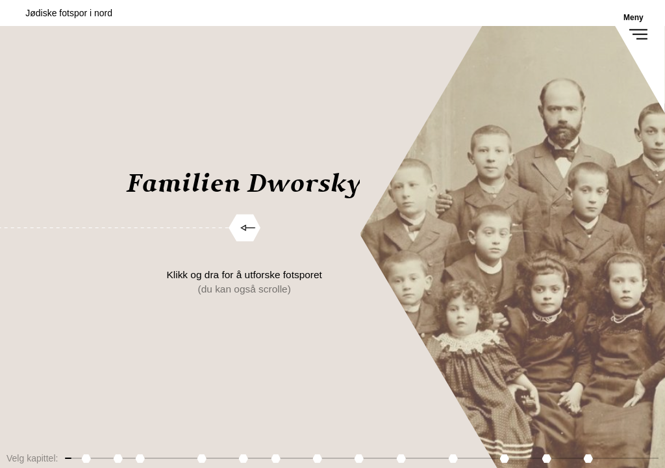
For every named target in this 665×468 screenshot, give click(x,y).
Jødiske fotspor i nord (68, 13)
